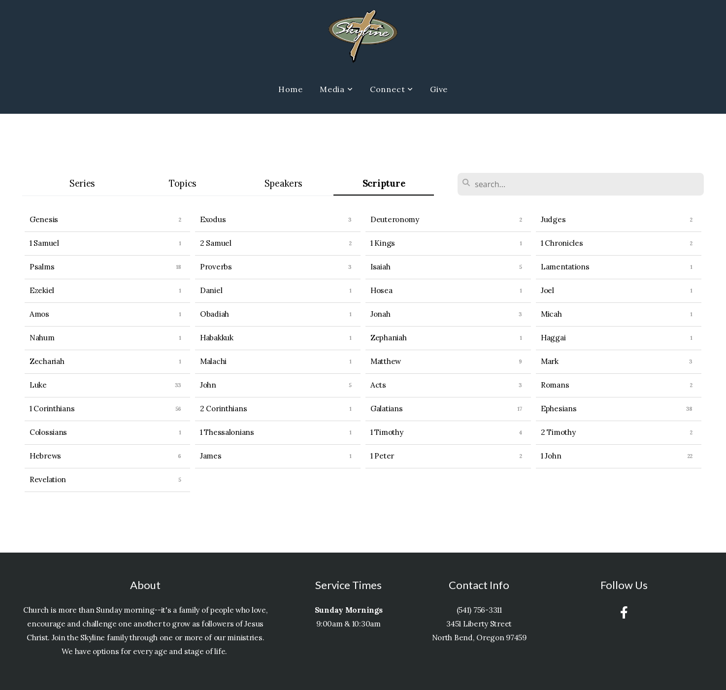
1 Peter (382, 455)
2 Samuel (215, 243)
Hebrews (45, 455)
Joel (547, 290)
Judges (553, 219)
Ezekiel (42, 290)
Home (290, 89)
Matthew (385, 361)
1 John (551, 455)
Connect (391, 89)
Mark (550, 361)
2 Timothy (558, 432)
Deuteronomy (394, 219)
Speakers (283, 183)
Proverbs (216, 266)
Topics (183, 183)
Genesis (44, 219)
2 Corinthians (223, 408)
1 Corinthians (52, 408)
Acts (378, 385)
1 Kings (382, 243)
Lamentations (565, 266)
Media (336, 89)
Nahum (42, 337)
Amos (39, 314)
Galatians (386, 408)
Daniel (211, 290)
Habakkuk (216, 337)
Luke (38, 385)
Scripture (384, 183)
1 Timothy (386, 432)
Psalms (42, 266)
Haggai (553, 337)
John (208, 385)
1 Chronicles (562, 243)
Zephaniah (388, 337)
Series (82, 183)
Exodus (213, 219)
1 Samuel (44, 243)
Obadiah (214, 314)
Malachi (213, 361)
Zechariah (47, 361)
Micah (551, 314)
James (211, 455)
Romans (555, 385)
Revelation (48, 479)
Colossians (48, 432)
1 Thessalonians (227, 432)
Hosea (381, 290)
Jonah (380, 314)
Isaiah (380, 266)
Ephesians (558, 408)
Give (439, 89)
